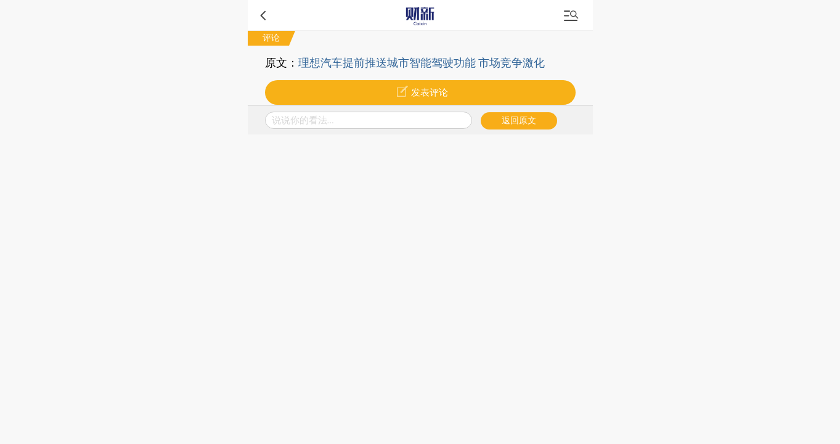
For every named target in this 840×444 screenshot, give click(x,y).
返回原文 (519, 120)
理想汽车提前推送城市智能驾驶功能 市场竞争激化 (421, 63)
